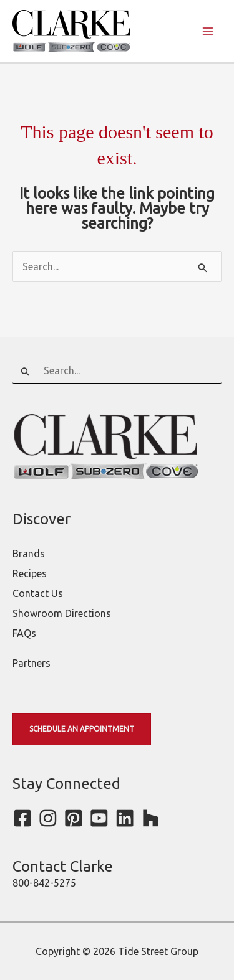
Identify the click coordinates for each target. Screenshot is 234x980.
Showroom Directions (61, 613)
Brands (28, 553)
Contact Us (37, 593)
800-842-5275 (44, 882)
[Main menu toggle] (208, 31)
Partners (31, 663)
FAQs (24, 633)
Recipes (29, 573)
